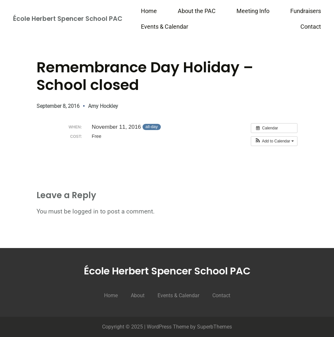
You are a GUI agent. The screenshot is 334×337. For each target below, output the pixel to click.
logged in (85, 211)
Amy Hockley (103, 106)
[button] (274, 141)
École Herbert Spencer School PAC (67, 18)
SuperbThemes (214, 327)
